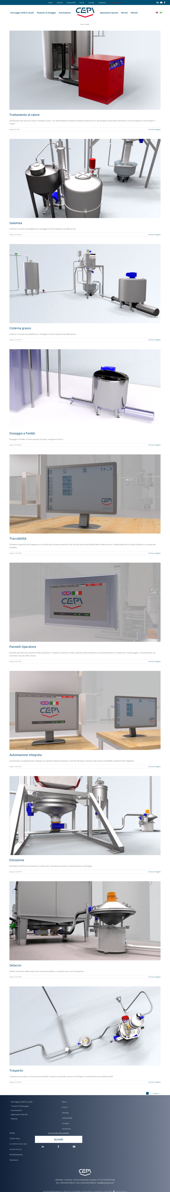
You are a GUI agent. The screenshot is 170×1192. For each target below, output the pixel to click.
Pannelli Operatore (22, 647)
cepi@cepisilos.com (106, 1182)
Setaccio (15, 965)
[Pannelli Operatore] (85, 602)
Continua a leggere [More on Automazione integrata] (154, 766)
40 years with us (116, 2)
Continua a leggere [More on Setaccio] (154, 977)
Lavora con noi (16, 1149)
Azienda (59, 2)
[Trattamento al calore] (85, 70)
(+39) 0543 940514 (67, 1182)
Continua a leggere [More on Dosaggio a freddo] (154, 445)
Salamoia (15, 223)
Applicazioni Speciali (19, 1114)
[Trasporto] (85, 1025)
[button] (163, 12)
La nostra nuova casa (18, 1143)
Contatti (91, 2)
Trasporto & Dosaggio (20, 1106)
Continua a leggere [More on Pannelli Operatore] (154, 661)
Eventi (82, 2)
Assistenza (102, 2)
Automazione (16, 1110)
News (50, 2)
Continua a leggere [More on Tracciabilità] (154, 553)
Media (12, 1133)
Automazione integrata (25, 755)
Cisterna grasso (20, 328)
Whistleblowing (16, 1154)
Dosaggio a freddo (22, 433)
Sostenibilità (71, 2)
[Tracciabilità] (85, 493)
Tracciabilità (17, 538)
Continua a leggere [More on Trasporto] (154, 1082)
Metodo (14, 1118)
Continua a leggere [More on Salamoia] (154, 234)
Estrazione (16, 860)
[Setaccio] (85, 920)
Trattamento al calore (24, 115)
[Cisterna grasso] (85, 283)
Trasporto (16, 1070)
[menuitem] (50, 3)
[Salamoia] (85, 178)
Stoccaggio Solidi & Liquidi (21, 1101)
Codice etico (15, 1138)
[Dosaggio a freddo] (85, 388)
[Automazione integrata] (85, 710)
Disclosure (14, 1160)
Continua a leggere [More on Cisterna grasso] (154, 340)
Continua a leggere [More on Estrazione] (154, 872)
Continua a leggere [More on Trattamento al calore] (154, 129)
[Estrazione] (85, 815)
